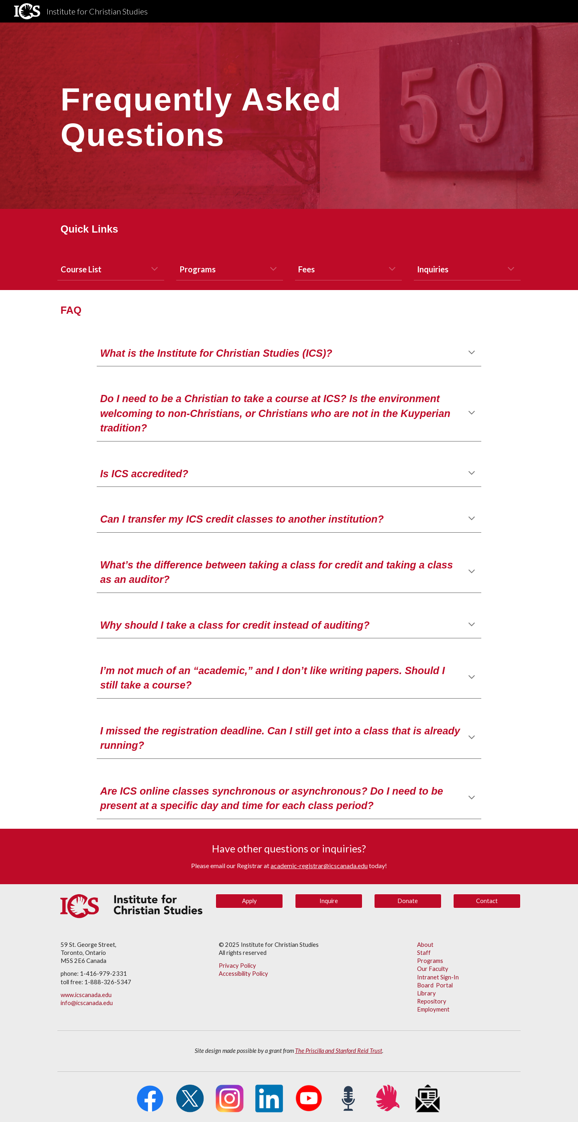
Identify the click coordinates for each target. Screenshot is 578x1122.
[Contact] (487, 901)
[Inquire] (328, 901)
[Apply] (249, 901)
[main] (249, 115)
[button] (154, 269)
